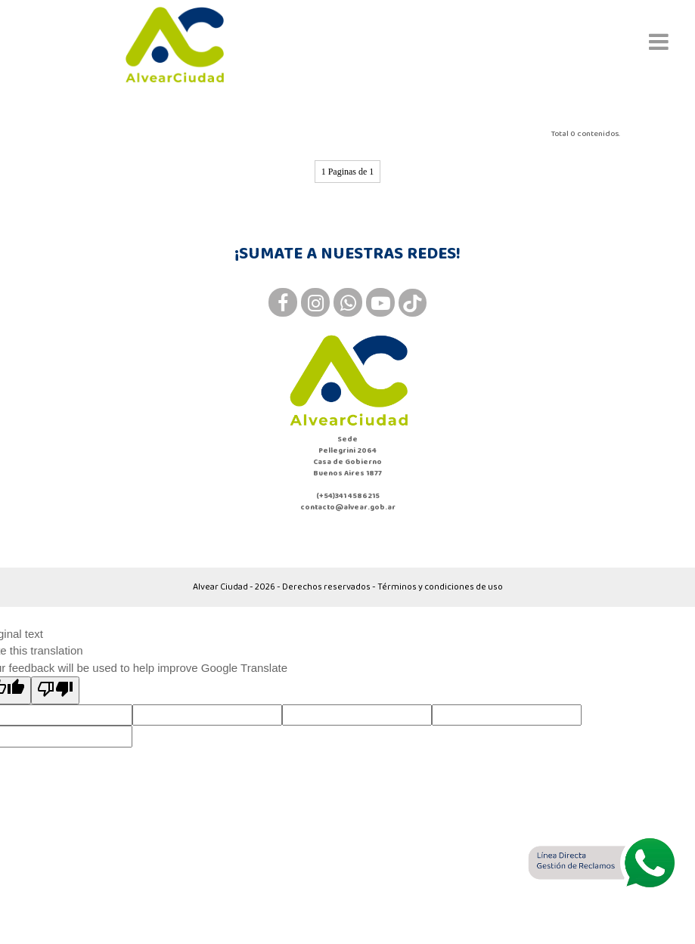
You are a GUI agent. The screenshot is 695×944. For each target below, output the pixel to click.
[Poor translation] (55, 690)
